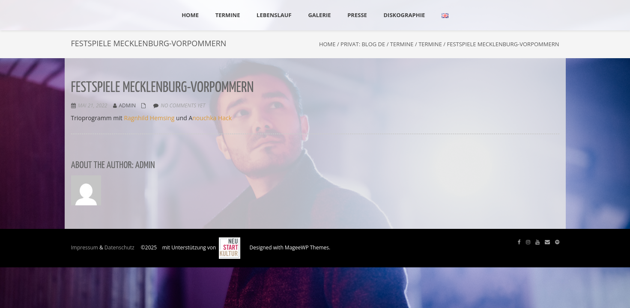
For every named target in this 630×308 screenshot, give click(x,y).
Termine (402, 44)
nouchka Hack (212, 118)
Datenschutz (119, 247)
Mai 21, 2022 (92, 105)
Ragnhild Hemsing (149, 118)
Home (327, 44)
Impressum (84, 247)
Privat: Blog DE (362, 44)
